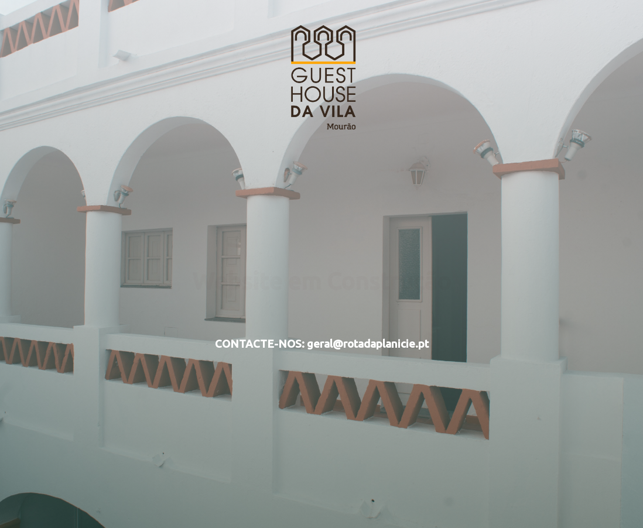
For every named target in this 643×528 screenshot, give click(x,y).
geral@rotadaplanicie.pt (368, 344)
